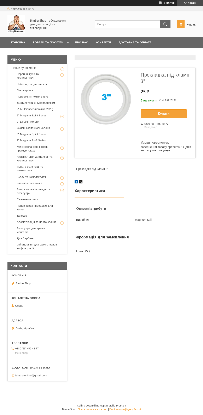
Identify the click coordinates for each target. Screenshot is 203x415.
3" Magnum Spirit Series (31, 134)
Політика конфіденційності (125, 409)
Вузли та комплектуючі (31, 176)
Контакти (103, 42)
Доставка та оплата (134, 42)
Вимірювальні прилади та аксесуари (33, 191)
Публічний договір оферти (33, 53)
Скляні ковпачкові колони (33, 127)
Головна (18, 42)
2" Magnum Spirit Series (31, 115)
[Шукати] (165, 24)
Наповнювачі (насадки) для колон (35, 207)
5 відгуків (169, 2)
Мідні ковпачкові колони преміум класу (32, 148)
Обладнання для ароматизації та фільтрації (37, 246)
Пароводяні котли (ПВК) (32, 96)
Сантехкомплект (27, 199)
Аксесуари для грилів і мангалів (31, 230)
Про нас (81, 42)
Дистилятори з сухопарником (36, 102)
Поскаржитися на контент (93, 409)
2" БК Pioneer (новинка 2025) (35, 109)
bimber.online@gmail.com (31, 375)
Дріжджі (22, 215)
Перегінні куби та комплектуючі (28, 75)
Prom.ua (121, 405)
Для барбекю (25, 238)
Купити (164, 113)
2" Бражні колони (28, 121)
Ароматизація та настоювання (36, 221)
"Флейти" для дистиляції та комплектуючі (34, 158)
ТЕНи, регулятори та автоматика (30, 168)
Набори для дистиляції (32, 84)
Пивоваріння (25, 90)
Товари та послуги (48, 42)
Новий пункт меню (24, 68)
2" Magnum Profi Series (31, 140)
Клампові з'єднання (29, 183)
